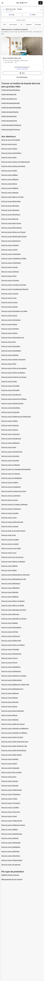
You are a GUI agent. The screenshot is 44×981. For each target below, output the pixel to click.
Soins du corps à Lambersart (11, 487)
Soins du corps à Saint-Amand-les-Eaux (14, 741)
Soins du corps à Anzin (9, 144)
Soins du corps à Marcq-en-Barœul (13, 561)
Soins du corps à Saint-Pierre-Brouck (13, 750)
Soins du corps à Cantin (9, 250)
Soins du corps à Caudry (9, 267)
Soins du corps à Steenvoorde (11, 790)
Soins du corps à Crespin (9, 293)
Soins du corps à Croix (9, 298)
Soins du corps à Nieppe (9, 623)
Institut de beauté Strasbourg (11, 125)
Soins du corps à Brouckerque (11, 228)
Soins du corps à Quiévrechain (11, 680)
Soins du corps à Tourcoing (10, 812)
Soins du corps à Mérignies (10, 588)
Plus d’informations (22, 77)
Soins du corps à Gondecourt (11, 394)
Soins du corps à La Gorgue (10, 474)
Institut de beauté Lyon (9, 99)
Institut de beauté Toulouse (10, 129)
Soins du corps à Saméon (9, 759)
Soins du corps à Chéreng (10, 272)
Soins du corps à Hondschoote (11, 452)
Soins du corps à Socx (8, 777)
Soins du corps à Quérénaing (11, 671)
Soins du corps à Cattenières (11, 263)
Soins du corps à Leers (9, 517)
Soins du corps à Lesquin (9, 526)
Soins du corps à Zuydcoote (10, 864)
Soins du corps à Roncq (9, 706)
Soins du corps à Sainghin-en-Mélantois (14, 728)
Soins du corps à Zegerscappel (11, 860)
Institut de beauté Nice (9, 116)
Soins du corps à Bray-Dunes (11, 223)
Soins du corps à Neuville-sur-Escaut (13, 619)
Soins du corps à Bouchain (10, 210)
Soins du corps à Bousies (9, 219)
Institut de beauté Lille (8, 94)
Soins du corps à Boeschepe (10, 201)
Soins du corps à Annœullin (10, 140)
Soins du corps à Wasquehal (10, 843)
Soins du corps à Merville (9, 592)
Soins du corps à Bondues (10, 206)
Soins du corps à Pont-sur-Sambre (13, 645)
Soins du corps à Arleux (9, 149)
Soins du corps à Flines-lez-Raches (13, 373)
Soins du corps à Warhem (10, 838)
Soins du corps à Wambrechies (11, 834)
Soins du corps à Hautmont (10, 434)
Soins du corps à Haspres (10, 425)
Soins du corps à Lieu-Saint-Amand (13, 531)
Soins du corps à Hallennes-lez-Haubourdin (16, 416)
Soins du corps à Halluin (9, 421)
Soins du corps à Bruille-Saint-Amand (14, 236)
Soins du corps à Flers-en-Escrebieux (14, 368)
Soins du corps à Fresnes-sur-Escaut (13, 377)
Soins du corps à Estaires (9, 355)
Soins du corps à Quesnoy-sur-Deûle (13, 676)
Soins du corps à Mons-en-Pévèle (12, 605)
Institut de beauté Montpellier (11, 107)
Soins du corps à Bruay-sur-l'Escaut (13, 232)
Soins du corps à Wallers (9, 829)
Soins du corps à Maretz (9, 566)
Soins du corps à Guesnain (10, 412)
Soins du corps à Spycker (9, 785)
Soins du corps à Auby (9, 157)
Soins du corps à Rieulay (9, 698)
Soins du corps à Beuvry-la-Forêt (12, 197)
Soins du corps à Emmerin (10, 329)
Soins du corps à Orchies (9, 632)
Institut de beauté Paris (9, 121)
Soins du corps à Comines (10, 280)
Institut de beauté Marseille (10, 103)
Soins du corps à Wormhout (10, 856)
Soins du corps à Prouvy (9, 658)
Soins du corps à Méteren (10, 597)
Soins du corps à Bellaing (9, 188)
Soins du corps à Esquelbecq (11, 351)
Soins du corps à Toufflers (10, 807)
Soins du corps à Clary (9, 276)
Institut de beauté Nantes (9, 112)
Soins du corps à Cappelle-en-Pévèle (13, 258)
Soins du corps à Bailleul (9, 175)
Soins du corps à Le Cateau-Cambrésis (14, 504)
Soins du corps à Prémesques (11, 654)
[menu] (2, 3)
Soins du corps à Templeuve (10, 794)
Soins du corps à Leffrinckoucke (12, 522)
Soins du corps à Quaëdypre (10, 667)
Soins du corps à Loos (8, 553)
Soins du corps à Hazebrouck (11, 438)
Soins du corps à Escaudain (10, 346)
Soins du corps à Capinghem (11, 254)
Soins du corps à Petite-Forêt (11, 640)
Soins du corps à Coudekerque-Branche (14, 289)
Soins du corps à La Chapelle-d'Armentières (16, 469)
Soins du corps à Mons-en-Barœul (13, 601)
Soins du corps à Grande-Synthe (12, 403)
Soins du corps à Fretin (9, 381)
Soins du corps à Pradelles (10, 649)
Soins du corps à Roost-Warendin (12, 711)
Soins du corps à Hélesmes (10, 443)
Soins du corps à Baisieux (10, 179)
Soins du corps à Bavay (9, 184)
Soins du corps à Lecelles (9, 513)
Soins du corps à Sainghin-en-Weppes (14, 733)
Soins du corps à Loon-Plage (11, 548)
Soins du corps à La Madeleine (11, 478)
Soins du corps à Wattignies (10, 847)
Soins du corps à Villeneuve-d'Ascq (13, 825)
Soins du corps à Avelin (9, 170)
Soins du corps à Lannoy (9, 500)
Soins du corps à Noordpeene (11, 627)
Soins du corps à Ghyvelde (10, 390)
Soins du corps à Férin (8, 364)
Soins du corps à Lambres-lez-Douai (13, 491)
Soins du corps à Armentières (11, 153)
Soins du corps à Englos (9, 333)
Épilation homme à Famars (10, 875)
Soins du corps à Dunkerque (10, 320)
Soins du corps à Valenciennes (11, 821)
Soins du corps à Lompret (10, 544)
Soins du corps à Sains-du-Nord (12, 737)
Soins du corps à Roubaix (9, 720)
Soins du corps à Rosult (9, 715)
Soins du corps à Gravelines (10, 408)
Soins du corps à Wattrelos (10, 851)
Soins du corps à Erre (8, 342)
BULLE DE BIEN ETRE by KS (12, 58)
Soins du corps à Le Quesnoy (11, 509)
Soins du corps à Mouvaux (10, 614)
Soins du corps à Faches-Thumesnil (13, 359)
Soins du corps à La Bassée (10, 465)
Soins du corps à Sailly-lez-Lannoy (13, 724)
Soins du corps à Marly (9, 570)
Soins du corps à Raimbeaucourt (12, 689)
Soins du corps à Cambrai (10, 245)
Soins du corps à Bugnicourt (11, 241)
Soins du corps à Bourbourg (10, 214)
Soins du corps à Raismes (10, 693)
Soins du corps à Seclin (9, 763)
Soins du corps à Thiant (9, 799)
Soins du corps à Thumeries (10, 803)
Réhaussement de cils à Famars (11, 879)
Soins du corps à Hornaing (10, 456)
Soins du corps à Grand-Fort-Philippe (13, 399)
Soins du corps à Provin (9, 662)
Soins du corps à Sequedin (10, 768)
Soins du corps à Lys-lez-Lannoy (12, 557)
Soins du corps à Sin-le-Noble (11, 772)
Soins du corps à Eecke (9, 324)
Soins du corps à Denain (9, 307)
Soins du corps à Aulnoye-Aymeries (13, 166)
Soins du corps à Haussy (9, 430)
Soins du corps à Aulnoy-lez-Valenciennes (15, 162)
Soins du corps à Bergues (10, 192)
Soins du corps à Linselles (10, 539)
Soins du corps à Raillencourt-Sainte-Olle (15, 684)
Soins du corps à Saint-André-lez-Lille (14, 746)
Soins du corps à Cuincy (9, 302)
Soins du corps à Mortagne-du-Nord (13, 610)
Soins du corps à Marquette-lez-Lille (13, 579)
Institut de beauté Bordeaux (10, 90)
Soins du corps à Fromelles (10, 386)
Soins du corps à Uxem (9, 816)
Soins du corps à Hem (8, 447)
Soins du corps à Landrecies (10, 496)
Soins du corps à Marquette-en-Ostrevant (15, 575)
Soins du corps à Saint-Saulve (11, 755)
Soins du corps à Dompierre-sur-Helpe (14, 311)
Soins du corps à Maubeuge (10, 583)
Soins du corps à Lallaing (9, 482)
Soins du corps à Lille (8, 535)
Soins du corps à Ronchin (10, 702)
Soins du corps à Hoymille (10, 460)
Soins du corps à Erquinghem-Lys (12, 337)
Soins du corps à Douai (9, 315)
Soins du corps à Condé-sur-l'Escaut (13, 285)
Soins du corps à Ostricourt (10, 636)
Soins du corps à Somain (9, 781)
